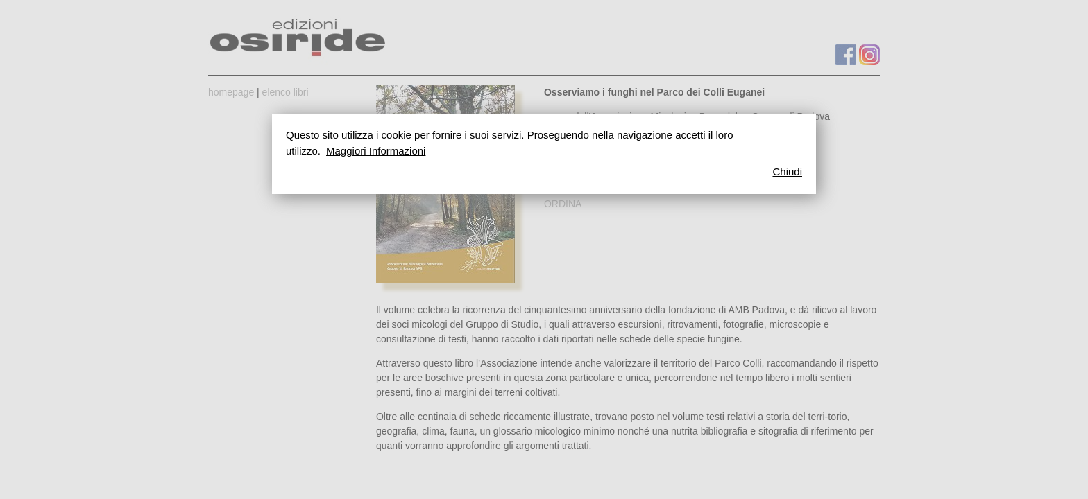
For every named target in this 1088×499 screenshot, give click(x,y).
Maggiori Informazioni (375, 151)
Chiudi (787, 171)
